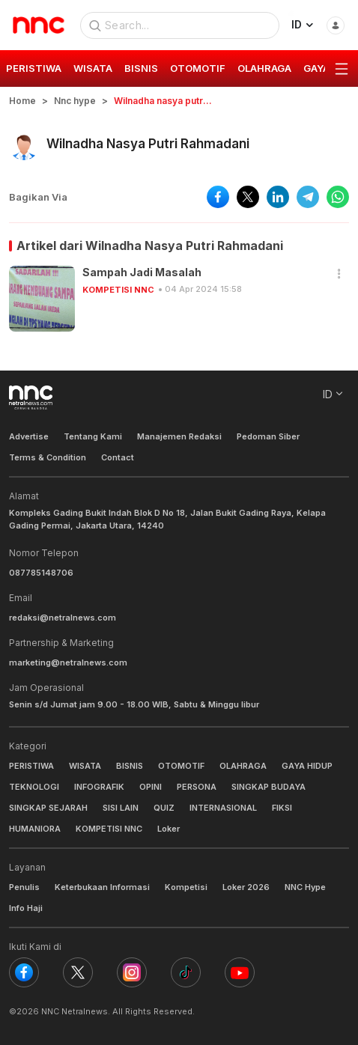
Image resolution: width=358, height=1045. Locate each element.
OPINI (150, 787)
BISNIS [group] (141, 68)
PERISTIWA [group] (33, 68)
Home (22, 100)
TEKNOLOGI (34, 787)
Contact (117, 457)
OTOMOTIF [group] (197, 68)
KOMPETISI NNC (118, 289)
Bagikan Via (38, 197)
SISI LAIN (121, 807)
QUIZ (164, 807)
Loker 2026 (246, 887)
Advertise (29, 436)
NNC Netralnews (74, 1011)
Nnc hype (75, 100)
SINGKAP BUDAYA (268, 787)
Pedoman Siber (268, 436)
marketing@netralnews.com (68, 662)
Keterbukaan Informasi (102, 887)
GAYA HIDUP (307, 766)
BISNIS (129, 766)
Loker (168, 828)
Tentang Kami (93, 436)
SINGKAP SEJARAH (48, 807)
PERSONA (196, 787)
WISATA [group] (92, 68)
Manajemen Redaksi (179, 436)
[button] (339, 274)
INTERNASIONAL (223, 807)
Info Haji (26, 908)
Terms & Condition (47, 457)
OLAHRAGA (243, 766)
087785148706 (41, 572)
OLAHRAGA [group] (264, 68)
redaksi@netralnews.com (62, 617)
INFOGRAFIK (99, 787)
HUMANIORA (35, 828)
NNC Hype (305, 887)
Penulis (24, 887)
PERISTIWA (31, 766)
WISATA (85, 766)
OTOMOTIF (181, 766)
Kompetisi (186, 887)
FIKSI (282, 807)
